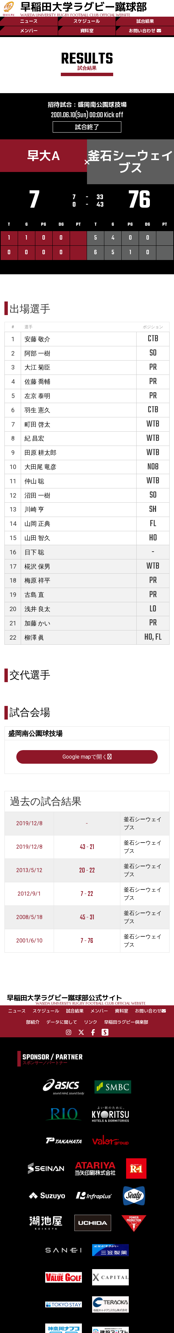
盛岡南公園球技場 (102, 104)
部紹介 (32, 1022)
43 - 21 (87, 847)
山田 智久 (37, 537)
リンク (90, 1022)
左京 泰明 (37, 395)
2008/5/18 (29, 917)
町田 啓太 (37, 424)
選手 (28, 327)
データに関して (61, 1022)
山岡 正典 (37, 523)
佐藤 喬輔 (37, 381)
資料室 (86, 31)
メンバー (29, 31)
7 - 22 (87, 894)
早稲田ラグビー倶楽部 (126, 1022)
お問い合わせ (145, 31)
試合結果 (145, 21)
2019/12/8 (29, 823)
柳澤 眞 (34, 637)
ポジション (153, 327)
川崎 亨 (34, 509)
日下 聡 (34, 552)
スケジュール (86, 21)
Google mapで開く (87, 757)
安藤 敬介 (37, 339)
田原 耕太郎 (40, 452)
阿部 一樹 (37, 353)
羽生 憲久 (37, 410)
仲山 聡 (34, 481)
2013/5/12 (29, 870)
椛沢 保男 (37, 566)
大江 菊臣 (37, 367)
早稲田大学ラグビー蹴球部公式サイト (90, 999)
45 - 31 (87, 917)
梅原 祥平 (37, 580)
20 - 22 (87, 870)
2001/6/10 (29, 940)
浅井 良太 (37, 608)
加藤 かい (37, 623)
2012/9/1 (29, 893)
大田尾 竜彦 (40, 466)
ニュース (29, 21)
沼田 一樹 (37, 495)
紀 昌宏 (34, 438)
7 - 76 (87, 941)
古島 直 (34, 594)
